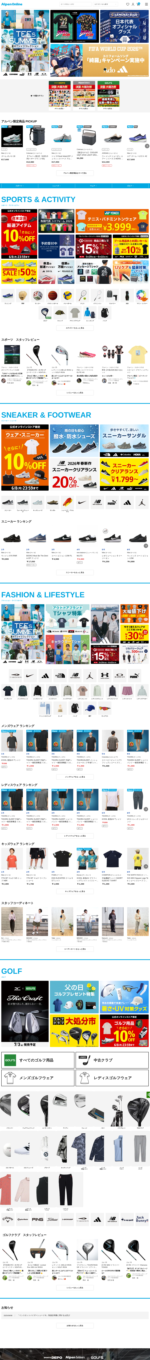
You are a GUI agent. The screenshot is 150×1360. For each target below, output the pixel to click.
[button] (147, 146)
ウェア (92, 186)
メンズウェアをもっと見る (75, 777)
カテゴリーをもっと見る (75, 328)
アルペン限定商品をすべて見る (75, 173)
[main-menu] (146, 4)
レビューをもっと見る (75, 393)
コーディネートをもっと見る (75, 949)
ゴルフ (129, 186)
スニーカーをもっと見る (75, 572)
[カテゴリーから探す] (105, 4)
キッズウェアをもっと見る (75, 891)
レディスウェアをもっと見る (75, 836)
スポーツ (19, 186)
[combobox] (75, 4)
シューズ (55, 186)
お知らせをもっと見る (75, 1325)
